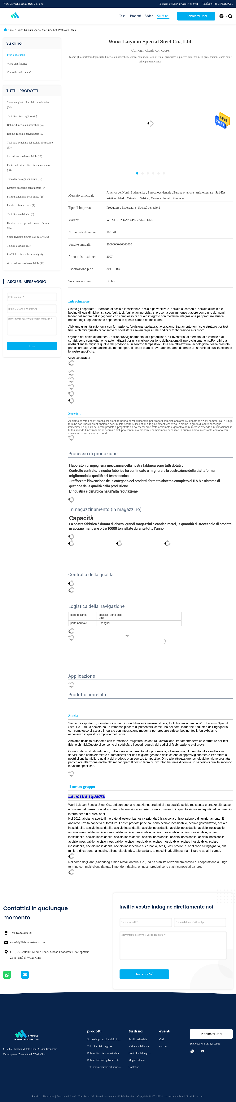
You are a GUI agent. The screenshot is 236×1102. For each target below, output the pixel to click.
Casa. (122, 16)
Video (149, 16)
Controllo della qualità (19, 72)
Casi (161, 1039)
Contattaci (134, 1067)
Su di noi (163, 16)
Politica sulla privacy (43, 1096)
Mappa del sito (137, 1060)
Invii (32, 346)
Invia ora (144, 974)
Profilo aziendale (16, 54)
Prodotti (135, 16)
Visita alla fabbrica (17, 63)
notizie (163, 1046)
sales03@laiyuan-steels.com (27, 942)
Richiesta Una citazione (196, 17)
